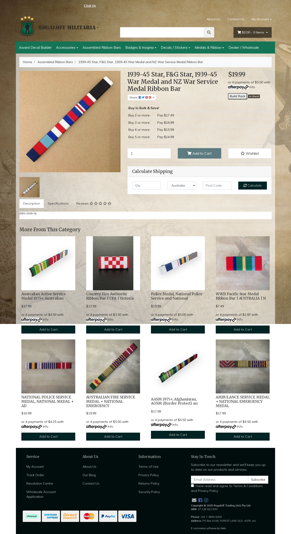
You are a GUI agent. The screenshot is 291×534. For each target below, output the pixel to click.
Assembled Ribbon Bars (102, 47)
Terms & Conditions (248, 486)
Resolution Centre (39, 483)
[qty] (146, 186)
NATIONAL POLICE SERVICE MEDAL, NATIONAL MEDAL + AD (47, 401)
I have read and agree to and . (227, 488)
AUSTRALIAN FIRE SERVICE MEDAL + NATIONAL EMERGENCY (110, 401)
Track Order (35, 475)
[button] (250, 153)
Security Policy (149, 492)
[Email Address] (219, 480)
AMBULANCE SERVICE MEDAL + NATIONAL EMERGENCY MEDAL (243, 401)
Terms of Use (148, 467)
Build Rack (237, 96)
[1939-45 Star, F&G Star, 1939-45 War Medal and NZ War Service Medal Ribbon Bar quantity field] (149, 153)
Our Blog (89, 475)
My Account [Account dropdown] (260, 19)
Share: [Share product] (140, 97)
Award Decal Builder (35, 47)
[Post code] (217, 186)
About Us (213, 19)
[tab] (31, 203)
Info (252, 87)
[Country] (182, 186)
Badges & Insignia (139, 47)
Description (31, 203)
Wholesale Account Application (41, 494)
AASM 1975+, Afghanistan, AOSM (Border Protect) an (174, 401)
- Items (251, 32)
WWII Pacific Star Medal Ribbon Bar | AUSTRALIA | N (241, 296)
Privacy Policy (148, 475)
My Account (35, 467)
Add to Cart (199, 153)
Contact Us (236, 19)
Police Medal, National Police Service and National (176, 296)
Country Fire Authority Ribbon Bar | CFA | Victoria (110, 296)
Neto (223, 528)
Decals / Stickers (174, 47)
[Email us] (194, 500)
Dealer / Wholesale (243, 47)
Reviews (93, 203)
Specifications (58, 203)
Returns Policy (148, 483)
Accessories (65, 47)
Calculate (252, 185)
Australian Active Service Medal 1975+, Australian (43, 296)
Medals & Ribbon (208, 47)
